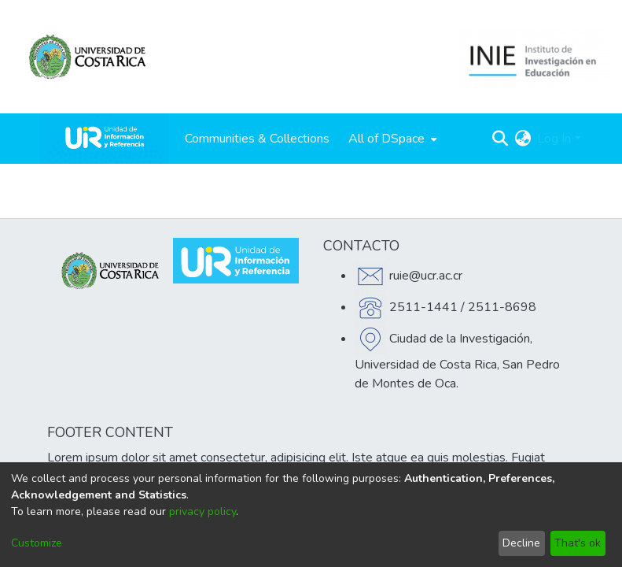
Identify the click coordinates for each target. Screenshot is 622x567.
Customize (36, 543)
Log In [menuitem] (554, 138)
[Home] (104, 138)
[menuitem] (391, 138)
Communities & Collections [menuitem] (257, 138)
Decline (521, 543)
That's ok (577, 543)
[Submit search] (500, 138)
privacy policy (202, 511)
